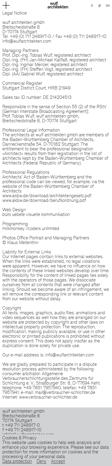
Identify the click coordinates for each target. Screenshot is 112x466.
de (108, 5)
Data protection (17, 461)
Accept (58, 461)
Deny (41, 461)
